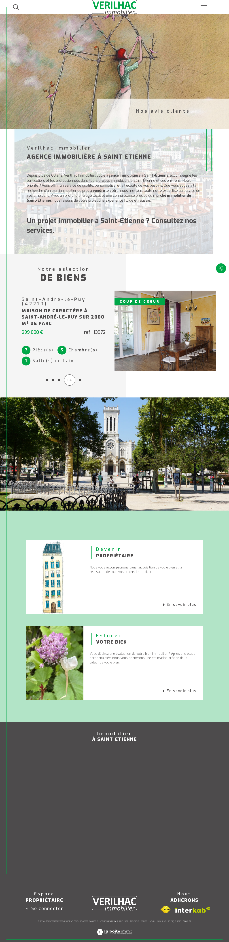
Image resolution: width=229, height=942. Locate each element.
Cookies (187, 913)
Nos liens (161, 913)
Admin (152, 913)
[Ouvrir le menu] (203, 7)
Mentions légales (138, 913)
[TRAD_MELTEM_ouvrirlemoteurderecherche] (16, 7)
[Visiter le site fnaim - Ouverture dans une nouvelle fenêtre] (165, 901)
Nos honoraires (107, 913)
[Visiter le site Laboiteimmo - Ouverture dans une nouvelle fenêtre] (114, 928)
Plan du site (122, 913)
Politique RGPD (174, 913)
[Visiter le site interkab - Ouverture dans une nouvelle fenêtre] (192, 901)
